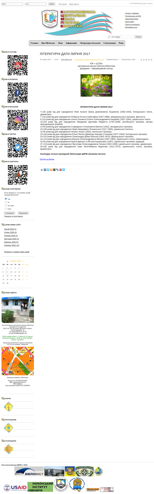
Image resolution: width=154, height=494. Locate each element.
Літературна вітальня (90, 43)
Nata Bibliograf (66, 59)
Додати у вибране (132, 13)
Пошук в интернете (132, 24)
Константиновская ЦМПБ (11, 465)
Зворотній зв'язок (131, 19)
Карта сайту (129, 22)
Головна (34, 43)
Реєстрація (63, 4)
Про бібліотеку (48, 43)
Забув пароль (74, 4)
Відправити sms (131, 27)
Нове (60, 43)
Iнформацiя (71, 43)
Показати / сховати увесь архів (16, 252)
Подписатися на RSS (133, 16)
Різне (121, 43)
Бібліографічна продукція (94, 59)
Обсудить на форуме (47, 159)
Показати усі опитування (13, 216)
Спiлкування (109, 43)
